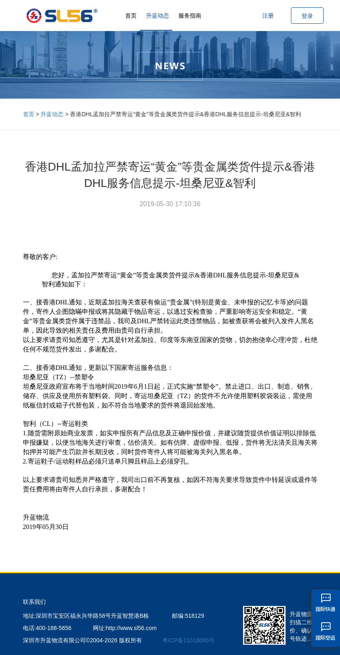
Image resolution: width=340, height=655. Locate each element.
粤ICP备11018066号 (188, 640)
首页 (131, 15)
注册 (268, 15)
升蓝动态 (157, 15)
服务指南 (189, 15)
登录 (307, 16)
